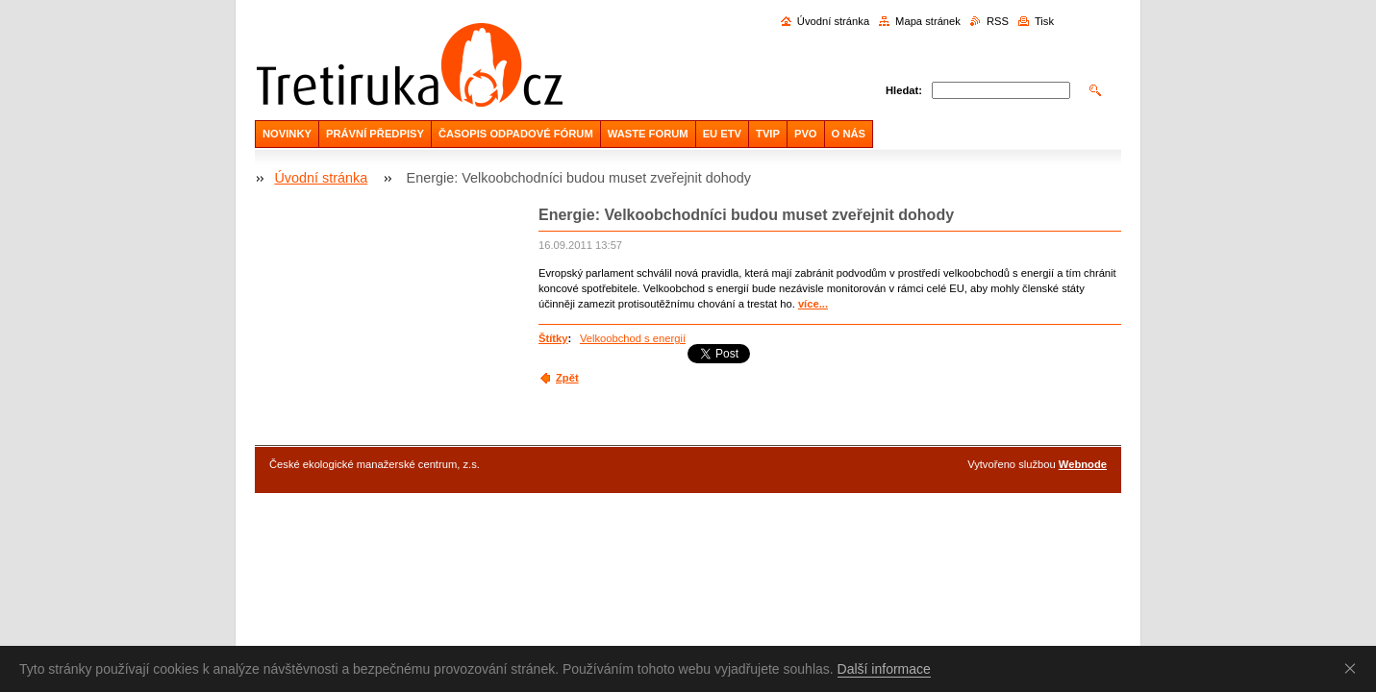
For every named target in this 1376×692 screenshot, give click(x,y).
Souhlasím (1354, 668)
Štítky (552, 338)
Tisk (1044, 21)
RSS (998, 21)
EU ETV (722, 133)
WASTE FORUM (648, 133)
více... (813, 303)
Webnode (1083, 464)
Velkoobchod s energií (633, 338)
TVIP (768, 133)
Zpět (567, 377)
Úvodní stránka (833, 21)
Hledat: (904, 90)
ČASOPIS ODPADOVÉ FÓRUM (515, 133)
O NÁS (848, 133)
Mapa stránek (928, 21)
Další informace (884, 669)
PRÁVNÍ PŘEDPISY (375, 133)
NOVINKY (287, 133)
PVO (805, 133)
